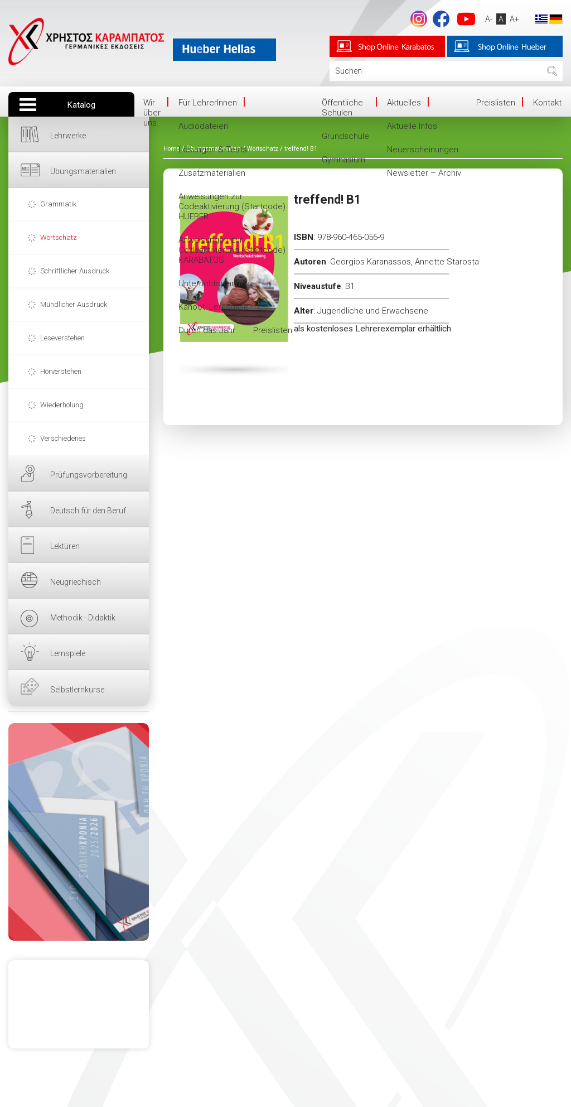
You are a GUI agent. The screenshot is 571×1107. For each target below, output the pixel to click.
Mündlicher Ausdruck (73, 304)
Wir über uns (152, 113)
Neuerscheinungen (422, 150)
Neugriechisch (75, 581)
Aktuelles (404, 103)
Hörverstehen (60, 371)
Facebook (441, 19)
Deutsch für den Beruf (88, 510)
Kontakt (547, 103)
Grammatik (58, 204)
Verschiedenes (63, 438)
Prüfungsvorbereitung (88, 474)
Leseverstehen (62, 338)
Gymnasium (343, 160)
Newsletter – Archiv (424, 173)
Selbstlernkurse (77, 689)
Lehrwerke (68, 135)
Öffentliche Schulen (342, 108)
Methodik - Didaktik (82, 617)
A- (488, 19)
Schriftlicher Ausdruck (74, 271)
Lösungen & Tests (212, 150)
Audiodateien (203, 126)
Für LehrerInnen (207, 103)
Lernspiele (67, 653)
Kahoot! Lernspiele (213, 307)
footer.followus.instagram (418, 19)
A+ (514, 19)
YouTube (466, 19)
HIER (78, 832)
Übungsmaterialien (83, 171)
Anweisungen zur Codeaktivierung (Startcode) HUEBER (232, 206)
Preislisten (272, 330)
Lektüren (65, 546)
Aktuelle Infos (412, 126)
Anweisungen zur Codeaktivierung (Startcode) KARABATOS (232, 250)
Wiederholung (62, 405)
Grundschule (345, 136)
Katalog (81, 105)
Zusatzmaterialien (211, 173)
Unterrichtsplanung (214, 283)
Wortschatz (58, 237)
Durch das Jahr (206, 330)
